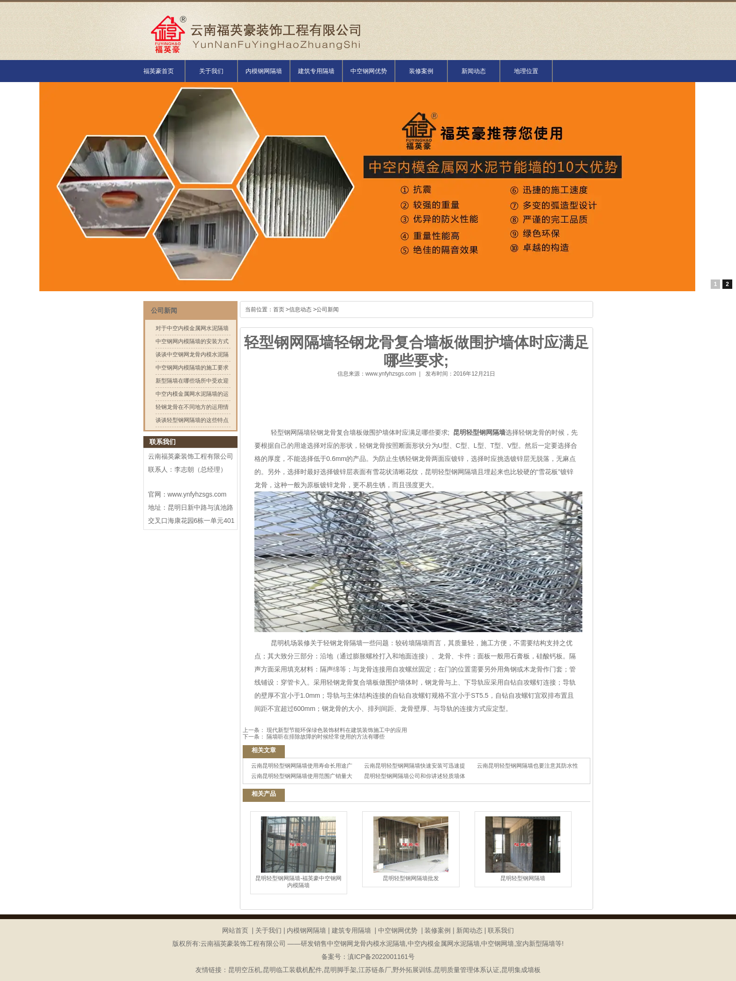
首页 (278, 309)
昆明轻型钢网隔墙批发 (410, 849)
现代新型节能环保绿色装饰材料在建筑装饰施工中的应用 (336, 730)
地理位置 (526, 71)
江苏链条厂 (374, 969)
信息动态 (300, 309)
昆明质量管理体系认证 (466, 969)
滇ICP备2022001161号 (381, 956)
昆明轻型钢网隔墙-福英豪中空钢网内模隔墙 (298, 852)
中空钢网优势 (368, 71)
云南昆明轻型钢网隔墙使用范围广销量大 (301, 776)
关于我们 (211, 71)
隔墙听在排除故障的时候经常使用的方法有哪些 (325, 736)
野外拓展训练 (412, 969)
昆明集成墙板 (521, 969)
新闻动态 (473, 71)
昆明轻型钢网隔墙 (522, 849)
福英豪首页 (158, 71)
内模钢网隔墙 (263, 71)
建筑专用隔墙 (316, 71)
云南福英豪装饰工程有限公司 (190, 456)
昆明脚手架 (340, 969)
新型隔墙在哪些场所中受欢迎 (192, 380)
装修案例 (421, 71)
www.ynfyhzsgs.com (390, 373)
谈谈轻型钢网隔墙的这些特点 (192, 420)
